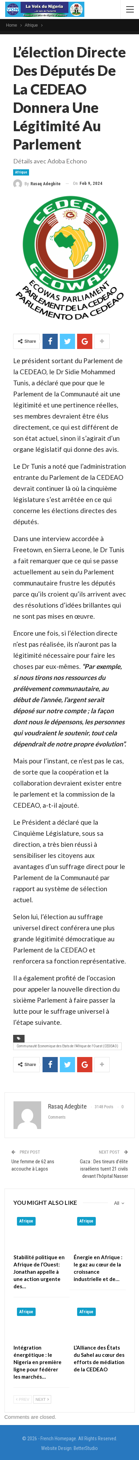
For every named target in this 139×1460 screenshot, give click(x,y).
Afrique (21, 172)
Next (42, 1399)
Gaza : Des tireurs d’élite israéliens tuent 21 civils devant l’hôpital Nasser (104, 1168)
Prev (22, 1399)
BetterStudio (86, 1448)
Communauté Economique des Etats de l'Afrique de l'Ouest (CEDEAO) (67, 1046)
